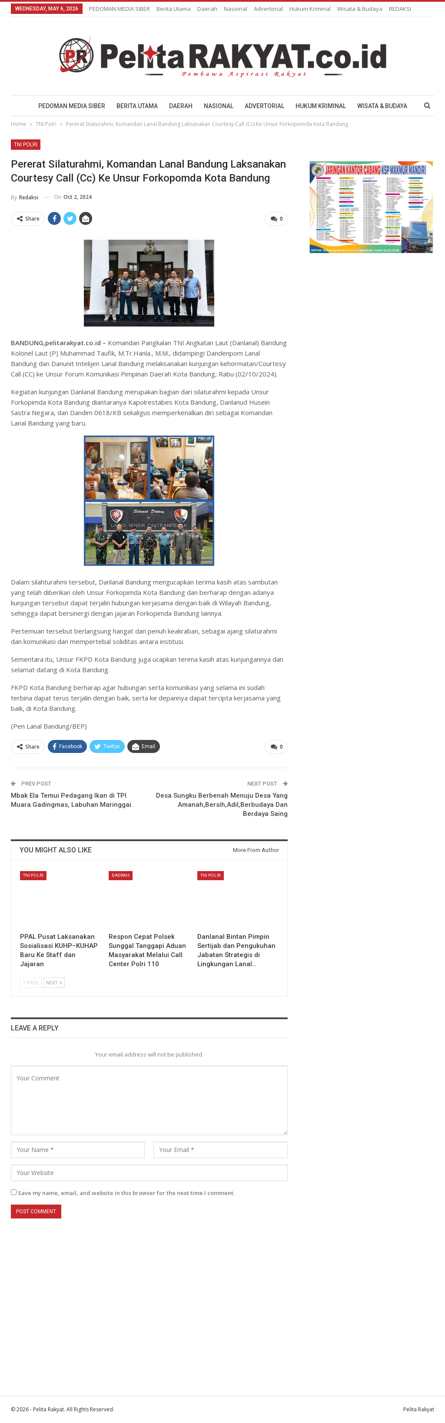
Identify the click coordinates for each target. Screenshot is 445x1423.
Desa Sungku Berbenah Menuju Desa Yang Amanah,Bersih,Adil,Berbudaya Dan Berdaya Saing (222, 805)
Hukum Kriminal (310, 9)
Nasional (235, 9)
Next (54, 982)
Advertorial (268, 9)
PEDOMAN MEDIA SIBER (119, 9)
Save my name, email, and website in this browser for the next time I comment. (126, 1193)
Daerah (207, 9)
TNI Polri (25, 145)
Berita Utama (173, 9)
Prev (31, 982)
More (346, 9)
